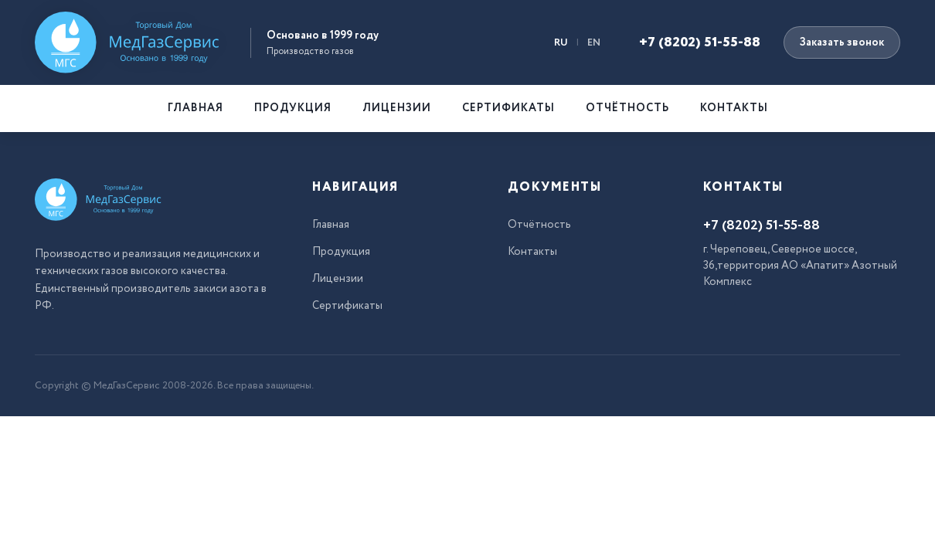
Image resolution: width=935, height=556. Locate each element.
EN (593, 43)
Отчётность (627, 108)
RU (561, 43)
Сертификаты (508, 108)
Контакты (734, 108)
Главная (195, 108)
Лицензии (396, 108)
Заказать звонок (842, 42)
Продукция (293, 108)
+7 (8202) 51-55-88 (699, 42)
